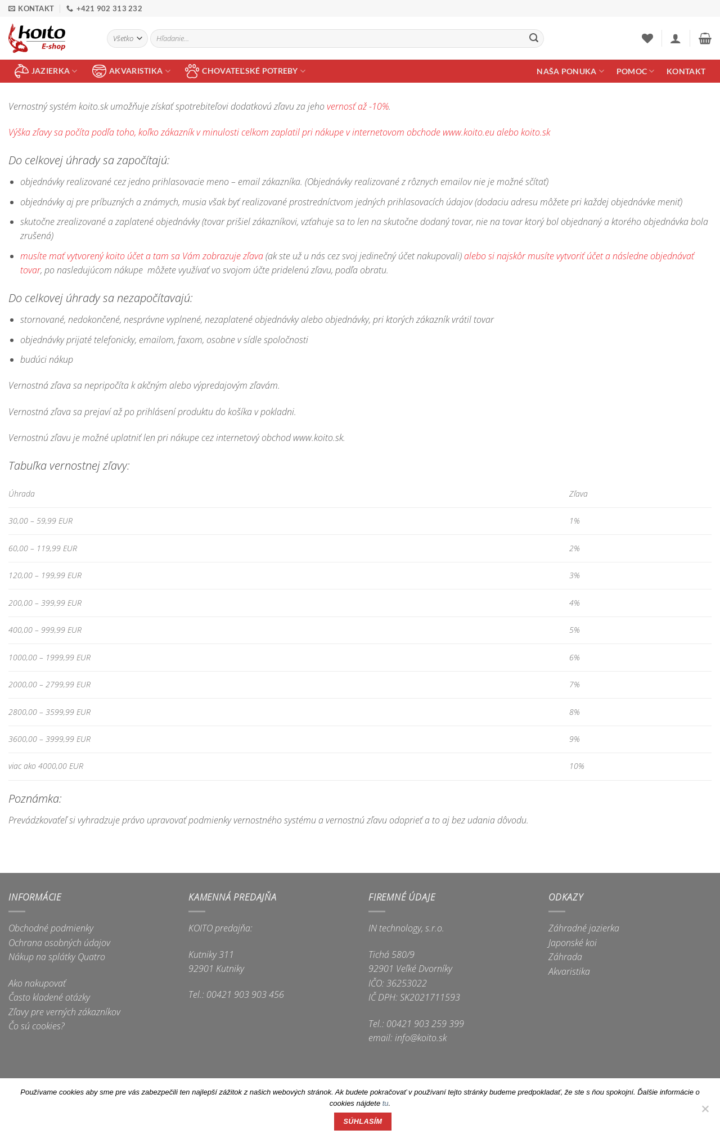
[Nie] (705, 1112)
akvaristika (131, 71)
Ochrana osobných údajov (59, 943)
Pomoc (635, 71)
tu (385, 1103)
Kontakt (686, 71)
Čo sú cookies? (36, 1026)
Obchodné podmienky (50, 928)
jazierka (46, 71)
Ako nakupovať (37, 983)
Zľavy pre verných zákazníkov (64, 1012)
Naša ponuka (570, 71)
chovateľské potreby (245, 71)
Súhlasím (363, 1122)
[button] (675, 38)
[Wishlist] (647, 38)
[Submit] (533, 38)
